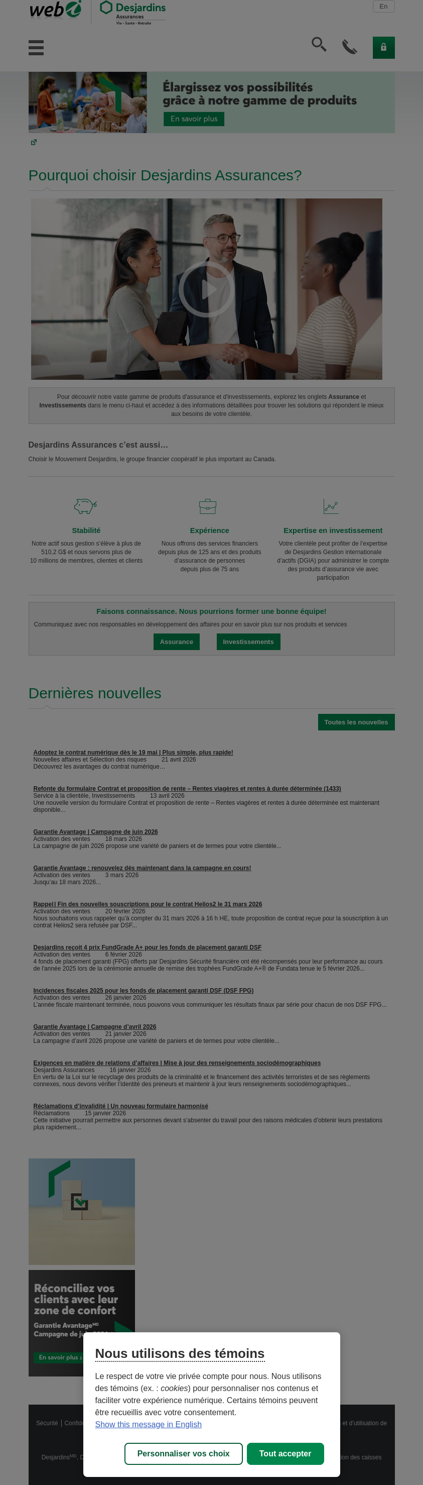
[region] (211, 1404)
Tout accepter (285, 1453)
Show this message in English (148, 1424)
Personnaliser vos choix (183, 1453)
